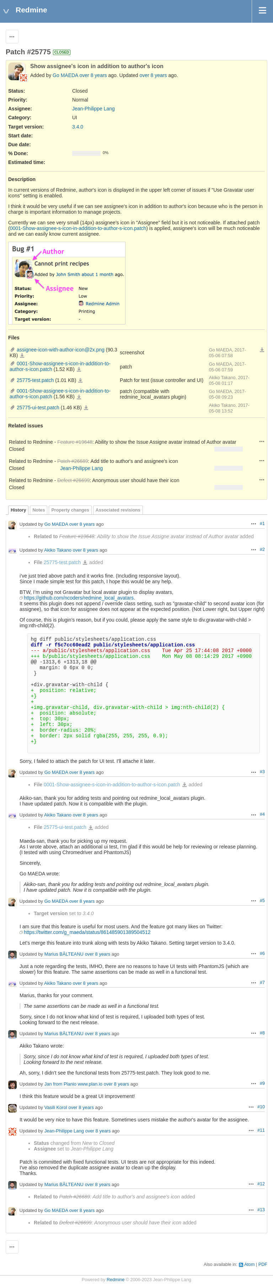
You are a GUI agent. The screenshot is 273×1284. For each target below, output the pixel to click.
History (18, 510)
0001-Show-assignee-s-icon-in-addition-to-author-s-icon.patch (78, 228)
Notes (38, 510)
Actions (262, 441)
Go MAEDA (65, 75)
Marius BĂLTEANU (64, 954)
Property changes (70, 510)
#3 (262, 771)
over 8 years (93, 75)
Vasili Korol (55, 1107)
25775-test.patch (35, 380)
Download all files (262, 350)
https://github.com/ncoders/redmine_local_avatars (79, 598)
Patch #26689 (72, 461)
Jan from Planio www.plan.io (73, 1084)
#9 (262, 1083)
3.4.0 (77, 127)
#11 (261, 1130)
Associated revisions (118, 510)
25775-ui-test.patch (38, 407)
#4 (262, 814)
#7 (262, 982)
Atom (249, 1264)
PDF (262, 1264)
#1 (262, 523)
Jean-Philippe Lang (93, 108)
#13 (261, 1209)
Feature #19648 (74, 442)
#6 (262, 953)
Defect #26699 (73, 480)
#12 (261, 1183)
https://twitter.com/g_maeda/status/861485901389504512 (87, 932)
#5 (262, 900)
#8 (262, 1033)
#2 (262, 549)
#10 (261, 1106)
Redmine (115, 1279)
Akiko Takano (57, 550)
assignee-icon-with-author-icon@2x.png (61, 350)
